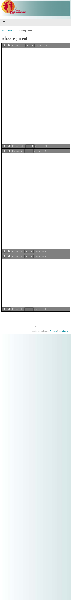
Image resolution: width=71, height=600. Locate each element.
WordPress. (63, 331)
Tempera (53, 331)
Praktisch (10, 31)
